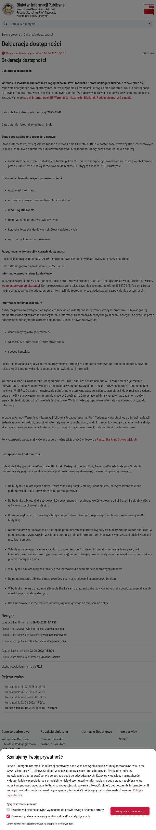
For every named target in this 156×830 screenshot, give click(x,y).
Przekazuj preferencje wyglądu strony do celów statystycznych (48, 816)
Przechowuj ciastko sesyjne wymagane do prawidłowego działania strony (55, 809)
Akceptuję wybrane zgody (130, 811)
